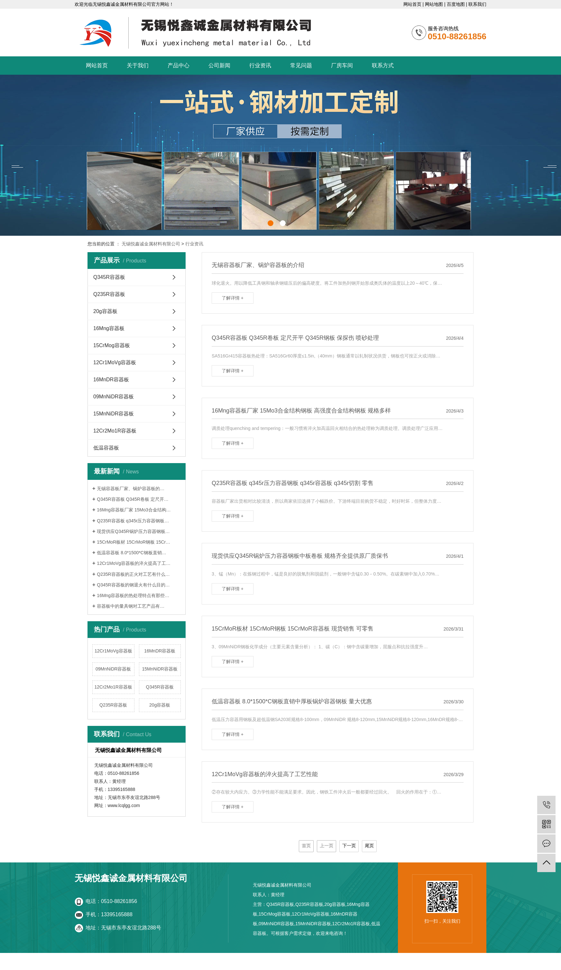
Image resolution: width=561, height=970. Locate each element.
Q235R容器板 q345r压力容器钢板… (133, 520)
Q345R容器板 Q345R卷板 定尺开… (133, 499)
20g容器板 (105, 311)
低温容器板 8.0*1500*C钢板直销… (131, 552)
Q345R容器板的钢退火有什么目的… (133, 584)
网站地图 (434, 4)
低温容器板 (106, 448)
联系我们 (477, 4)
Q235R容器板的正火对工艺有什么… (133, 574)
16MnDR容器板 (111, 379)
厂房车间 (342, 65)
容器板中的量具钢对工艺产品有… (130, 606)
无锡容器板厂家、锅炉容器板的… (130, 488)
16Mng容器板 (108, 328)
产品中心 (178, 65)
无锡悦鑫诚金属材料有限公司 (151, 243)
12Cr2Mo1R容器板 (114, 430)
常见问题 (301, 65)
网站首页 (412, 4)
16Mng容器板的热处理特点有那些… (133, 595)
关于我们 (138, 65)
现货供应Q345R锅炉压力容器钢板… (133, 531)
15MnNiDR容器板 (113, 413)
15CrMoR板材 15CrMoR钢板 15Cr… (133, 542)
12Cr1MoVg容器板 (114, 362)
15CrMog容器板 (111, 345)
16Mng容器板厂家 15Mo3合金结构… (134, 509)
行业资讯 (260, 65)
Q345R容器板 (109, 277)
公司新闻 (219, 65)
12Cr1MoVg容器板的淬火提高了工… (133, 563)
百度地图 (456, 4)
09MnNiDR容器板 (113, 396)
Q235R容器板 (109, 294)
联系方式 (383, 65)
